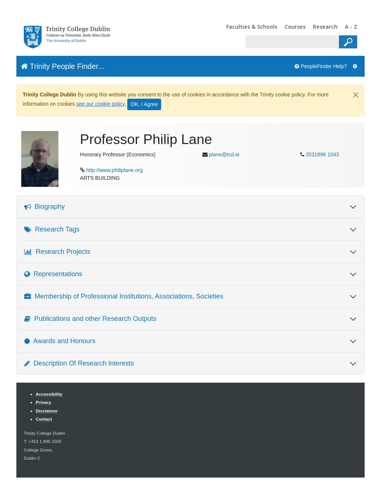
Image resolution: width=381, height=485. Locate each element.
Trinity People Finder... (62, 66)
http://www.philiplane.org (114, 170)
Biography (44, 206)
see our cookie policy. (101, 104)
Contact (44, 419)
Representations (53, 274)
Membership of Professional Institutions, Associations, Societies (123, 296)
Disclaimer (47, 410)
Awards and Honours (60, 341)
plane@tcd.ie (224, 154)
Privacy (43, 402)
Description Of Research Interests (79, 363)
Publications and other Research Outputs (90, 318)
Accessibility (49, 394)
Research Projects (57, 251)
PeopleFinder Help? (321, 66)
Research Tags (52, 229)
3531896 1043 (322, 154)
